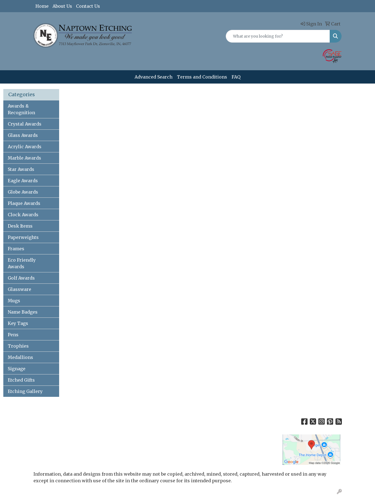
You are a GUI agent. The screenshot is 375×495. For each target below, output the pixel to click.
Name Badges (23, 312)
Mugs (14, 300)
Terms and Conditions (202, 77)
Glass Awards (23, 135)
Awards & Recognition (21, 109)
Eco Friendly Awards (22, 263)
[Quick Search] (278, 36)
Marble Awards (24, 158)
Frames (16, 248)
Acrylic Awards (24, 146)
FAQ (236, 77)
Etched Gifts (21, 380)
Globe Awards (23, 192)
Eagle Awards (23, 180)
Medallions (20, 357)
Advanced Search (153, 77)
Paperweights (23, 237)
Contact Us (88, 6)
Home (42, 6)
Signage (16, 368)
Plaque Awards (24, 203)
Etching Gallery (25, 391)
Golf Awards (21, 278)
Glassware (19, 289)
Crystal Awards (24, 124)
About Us (62, 6)
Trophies (18, 346)
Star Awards (21, 169)
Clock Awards (23, 214)
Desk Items (20, 226)
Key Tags (18, 323)
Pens (13, 334)
